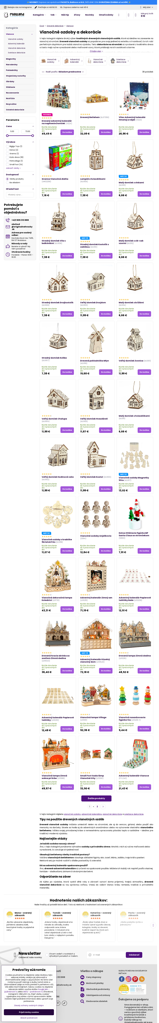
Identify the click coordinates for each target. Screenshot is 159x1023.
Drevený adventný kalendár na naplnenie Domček (57, 122)
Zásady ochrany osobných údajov (29, 1005)
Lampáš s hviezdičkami (92, 179)
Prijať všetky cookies (29, 1012)
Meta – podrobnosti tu (33, 991)
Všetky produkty (15, 179)
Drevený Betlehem (90, 117)
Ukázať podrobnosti (28, 1018)
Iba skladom (13, 182)
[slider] (7, 135)
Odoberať (134, 955)
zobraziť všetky (13, 168)
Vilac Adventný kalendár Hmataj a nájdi (132, 118)
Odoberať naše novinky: (30, 957)
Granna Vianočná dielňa (55, 179)
